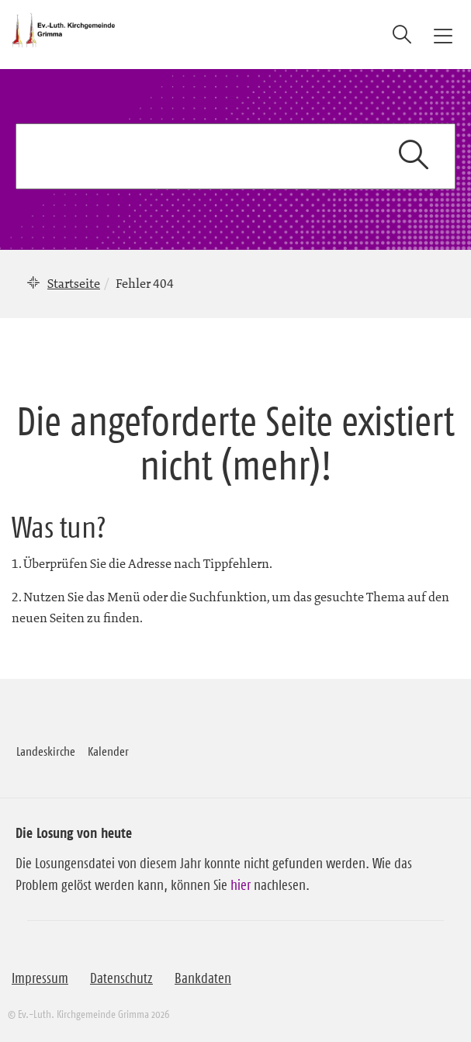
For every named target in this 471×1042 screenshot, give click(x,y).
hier (240, 885)
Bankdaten (203, 978)
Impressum (40, 978)
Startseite (73, 283)
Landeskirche (45, 751)
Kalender (108, 751)
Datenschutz (121, 978)
